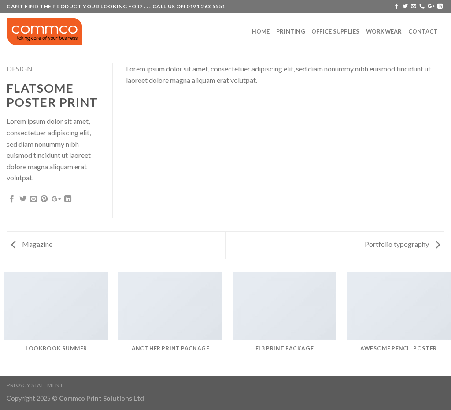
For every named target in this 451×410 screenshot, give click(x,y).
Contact (423, 31)
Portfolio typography (402, 244)
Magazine (31, 244)
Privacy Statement (35, 385)
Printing (290, 31)
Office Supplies (335, 31)
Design (20, 68)
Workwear (384, 31)
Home (261, 31)
